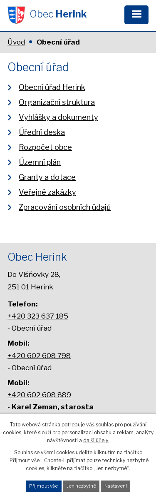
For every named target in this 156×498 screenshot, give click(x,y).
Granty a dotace (47, 177)
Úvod (16, 42)
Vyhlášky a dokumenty (58, 117)
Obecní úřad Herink (52, 87)
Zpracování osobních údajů (65, 207)
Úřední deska (42, 132)
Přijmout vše (43, 486)
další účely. (96, 440)
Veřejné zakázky (47, 192)
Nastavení (115, 486)
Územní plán (40, 162)
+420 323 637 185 (37, 315)
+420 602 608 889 (39, 394)
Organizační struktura (57, 102)
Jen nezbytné (81, 486)
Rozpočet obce (45, 147)
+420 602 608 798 (39, 355)
